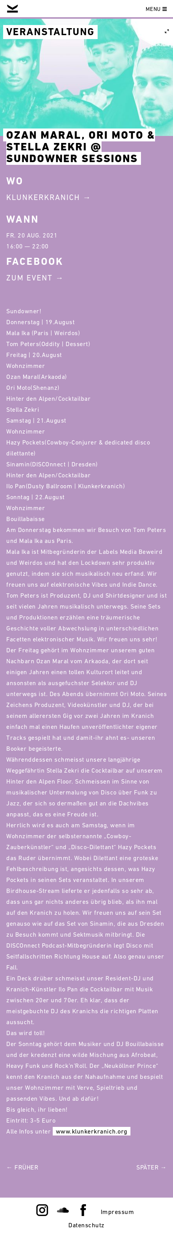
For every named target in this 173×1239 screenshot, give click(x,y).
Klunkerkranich (43, 197)
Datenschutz (86, 1224)
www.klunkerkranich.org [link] (91, 1131)
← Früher (22, 1167)
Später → (151, 1167)
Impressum (117, 1211)
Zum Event (29, 277)
